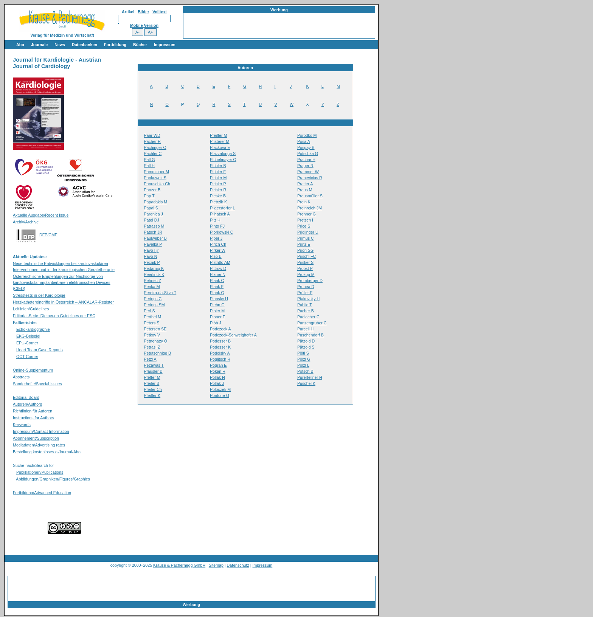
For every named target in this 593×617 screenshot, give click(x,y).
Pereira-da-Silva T (160, 292)
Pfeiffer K (152, 395)
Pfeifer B (152, 383)
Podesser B (220, 341)
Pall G (149, 159)
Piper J (216, 238)
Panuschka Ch (157, 183)
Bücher (140, 44)
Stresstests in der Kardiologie (39, 295)
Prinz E (303, 244)
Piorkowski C (221, 232)
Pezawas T (154, 365)
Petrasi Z (152, 347)
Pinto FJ (217, 226)
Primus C (305, 238)
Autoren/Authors (27, 404)
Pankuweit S (155, 177)
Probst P (305, 268)
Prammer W (308, 171)
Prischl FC (306, 256)
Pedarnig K (154, 268)
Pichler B (218, 165)
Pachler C (153, 153)
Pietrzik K (218, 202)
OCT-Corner (27, 356)
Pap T (149, 196)
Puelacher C (308, 317)
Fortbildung (115, 44)
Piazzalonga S (223, 153)
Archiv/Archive (26, 222)
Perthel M (152, 317)
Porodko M (307, 135)
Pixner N (217, 274)
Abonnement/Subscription (36, 438)
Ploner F (217, 317)
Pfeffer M (152, 377)
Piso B (216, 256)
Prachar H (306, 159)
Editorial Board (26, 397)
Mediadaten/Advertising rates (39, 445)
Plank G (217, 292)
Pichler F (218, 171)
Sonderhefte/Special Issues (37, 383)
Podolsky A (220, 353)
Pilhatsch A (220, 214)
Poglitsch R (220, 359)
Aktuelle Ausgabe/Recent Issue (41, 215)
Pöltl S (303, 353)
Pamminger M (156, 171)
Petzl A (150, 359)
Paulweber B (155, 238)
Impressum (164, 44)
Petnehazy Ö (156, 341)
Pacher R (152, 141)
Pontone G (219, 395)
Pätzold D (306, 341)
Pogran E (218, 365)
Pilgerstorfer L (222, 208)
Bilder (143, 11)
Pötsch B (305, 371)
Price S (303, 226)
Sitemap (216, 565)
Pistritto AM (220, 262)
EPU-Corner (27, 343)
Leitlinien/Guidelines (31, 309)
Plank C (217, 280)
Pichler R (218, 190)
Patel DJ (151, 220)
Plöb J (215, 323)
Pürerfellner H (309, 377)
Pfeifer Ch (153, 389)
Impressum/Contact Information (41, 431)
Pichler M (218, 177)
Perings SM (154, 304)
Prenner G (306, 214)
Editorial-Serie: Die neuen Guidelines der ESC (54, 315)
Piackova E (220, 147)
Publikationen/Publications (39, 472)
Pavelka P (153, 244)
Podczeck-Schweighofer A (233, 335)
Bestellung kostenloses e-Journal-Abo (47, 452)
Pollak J (217, 383)
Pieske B (218, 196)
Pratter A (305, 183)
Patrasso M (154, 226)
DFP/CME (48, 235)
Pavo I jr (151, 250)
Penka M (152, 286)
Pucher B (305, 310)
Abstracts (21, 377)
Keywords (22, 424)
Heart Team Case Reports (39, 349)
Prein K (303, 202)
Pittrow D (218, 268)
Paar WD (152, 135)
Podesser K (220, 347)
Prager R (305, 165)
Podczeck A (220, 329)
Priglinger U (307, 232)
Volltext (159, 11)
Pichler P (218, 183)
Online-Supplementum (33, 370)
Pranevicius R (309, 177)
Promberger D (310, 280)
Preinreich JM (309, 208)
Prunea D (305, 286)
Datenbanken (84, 44)
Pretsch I (305, 220)
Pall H (149, 165)
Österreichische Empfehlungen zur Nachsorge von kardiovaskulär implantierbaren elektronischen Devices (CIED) (61, 282)
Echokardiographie (33, 329)
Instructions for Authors (33, 417)
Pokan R (217, 371)
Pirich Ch (218, 244)
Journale (39, 44)
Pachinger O (155, 147)
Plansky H (219, 298)
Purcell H (305, 329)
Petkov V (152, 335)
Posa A (303, 141)
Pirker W (217, 250)
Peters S (152, 323)
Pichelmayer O (223, 159)
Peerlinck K (154, 274)
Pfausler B (153, 371)
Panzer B (152, 190)
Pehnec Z (152, 280)
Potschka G (307, 153)
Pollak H (217, 377)
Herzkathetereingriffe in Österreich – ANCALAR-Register (63, 302)
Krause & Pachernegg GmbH (179, 565)
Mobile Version (144, 25)
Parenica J (153, 214)
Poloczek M (220, 389)
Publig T (304, 304)
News (59, 44)
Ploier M (217, 310)
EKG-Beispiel (28, 336)
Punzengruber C (312, 323)
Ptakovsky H (308, 298)
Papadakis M (156, 202)
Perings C (153, 298)
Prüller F (304, 292)
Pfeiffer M (218, 135)
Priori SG (305, 250)
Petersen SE (155, 329)
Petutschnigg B (157, 353)
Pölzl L (303, 365)
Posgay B (306, 147)
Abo (20, 44)
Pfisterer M (220, 141)
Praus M (304, 190)
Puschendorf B (310, 335)
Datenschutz (238, 565)
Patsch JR (153, 232)
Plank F (217, 286)
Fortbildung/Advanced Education (42, 492)
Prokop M (306, 274)
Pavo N (150, 256)
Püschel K (306, 383)
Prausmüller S (310, 196)
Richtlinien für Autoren (32, 411)
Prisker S (305, 262)
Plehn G (217, 304)
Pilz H (215, 220)
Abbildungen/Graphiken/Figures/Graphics (53, 479)
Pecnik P (152, 262)
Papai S (151, 208)
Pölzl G (303, 359)
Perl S (149, 310)
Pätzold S (306, 347)
